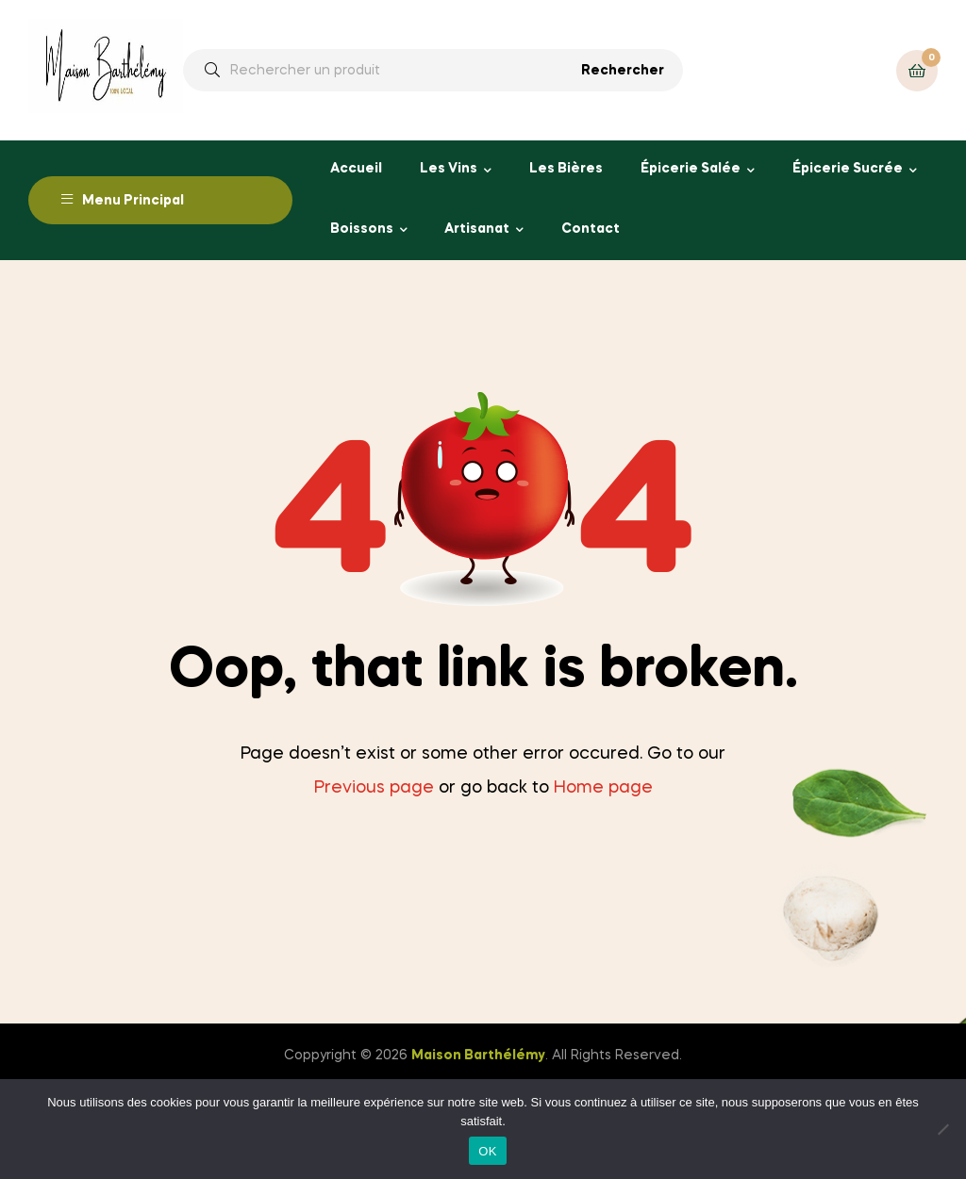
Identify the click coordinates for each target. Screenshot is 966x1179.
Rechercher (622, 70)
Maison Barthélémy (478, 1055)
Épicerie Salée (691, 168)
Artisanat (476, 229)
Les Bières (566, 168)
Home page (603, 787)
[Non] (942, 1129)
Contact (590, 229)
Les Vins (448, 168)
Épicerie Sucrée (847, 168)
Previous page (374, 787)
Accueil (356, 168)
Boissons (361, 229)
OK (487, 1151)
